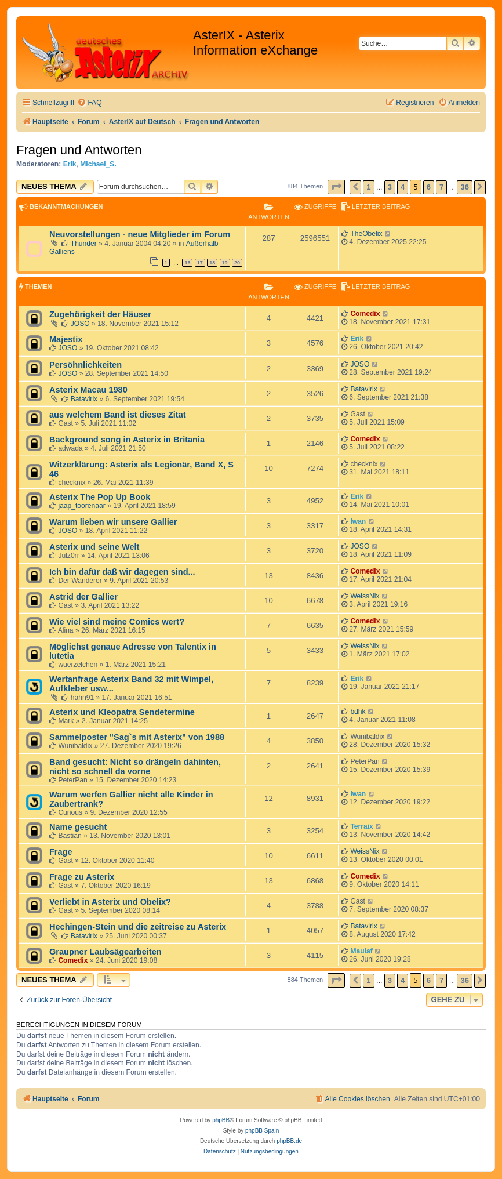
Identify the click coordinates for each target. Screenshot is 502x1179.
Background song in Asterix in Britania (127, 439)
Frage (60, 852)
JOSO (80, 324)
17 (200, 263)
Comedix (365, 314)
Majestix (65, 339)
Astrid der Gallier (83, 596)
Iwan (358, 521)
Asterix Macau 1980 (88, 389)
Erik (70, 164)
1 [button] (368, 187)
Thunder (84, 244)
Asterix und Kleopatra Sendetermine (122, 712)
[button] (336, 187)
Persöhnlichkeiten (85, 364)
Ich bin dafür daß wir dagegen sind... (122, 571)
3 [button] (390, 187)
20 (237, 263)
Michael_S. (98, 164)
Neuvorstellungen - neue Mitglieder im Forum (139, 234)
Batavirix (84, 399)
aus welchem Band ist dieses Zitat (117, 414)
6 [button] (429, 187)
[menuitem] (89, 103)
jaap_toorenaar (81, 506)
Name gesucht (78, 827)
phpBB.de (289, 1141)
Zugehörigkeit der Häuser (100, 314)
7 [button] (441, 187)
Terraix (361, 826)
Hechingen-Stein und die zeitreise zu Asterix (137, 926)
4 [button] (403, 187)
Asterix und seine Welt (94, 547)
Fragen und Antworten (78, 150)
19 (225, 263)
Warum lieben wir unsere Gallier (113, 522)
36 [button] (464, 187)
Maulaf (361, 951)
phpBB (221, 1120)
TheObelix (366, 234)
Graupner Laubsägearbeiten (105, 951)
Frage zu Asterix (81, 876)
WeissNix (364, 596)
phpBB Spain (262, 1130)
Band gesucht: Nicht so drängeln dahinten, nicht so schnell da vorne (135, 766)
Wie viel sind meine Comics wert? (116, 621)
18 (212, 263)
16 (187, 263)
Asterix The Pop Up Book (99, 497)
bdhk (357, 712)
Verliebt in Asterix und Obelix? (110, 901)
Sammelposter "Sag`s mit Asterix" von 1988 (136, 737)
